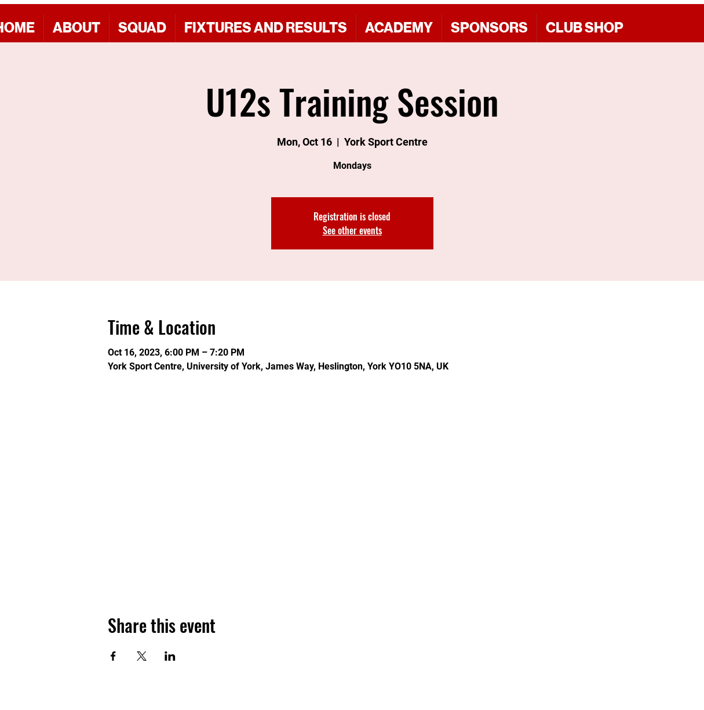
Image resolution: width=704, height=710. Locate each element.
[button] (489, 28)
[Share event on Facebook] (113, 656)
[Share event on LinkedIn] (170, 656)
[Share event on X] (141, 656)
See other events (352, 230)
